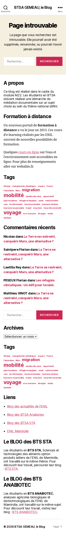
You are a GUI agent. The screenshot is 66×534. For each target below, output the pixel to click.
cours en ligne (28, 152)
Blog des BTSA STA (21, 423)
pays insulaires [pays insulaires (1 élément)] (10, 201)
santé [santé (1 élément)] (41, 201)
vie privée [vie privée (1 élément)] (37, 208)
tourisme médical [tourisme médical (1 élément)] (50, 204)
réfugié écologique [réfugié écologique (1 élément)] (28, 201)
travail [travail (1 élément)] (28, 208)
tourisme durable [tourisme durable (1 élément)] (32, 204)
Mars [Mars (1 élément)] (17, 190)
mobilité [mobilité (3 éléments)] (14, 195)
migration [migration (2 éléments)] (31, 190)
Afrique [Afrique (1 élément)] (7, 186)
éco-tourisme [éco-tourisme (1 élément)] (29, 214)
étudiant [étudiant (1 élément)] (7, 218)
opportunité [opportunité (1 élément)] (48, 196)
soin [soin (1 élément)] (6, 204)
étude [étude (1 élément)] (50, 214)
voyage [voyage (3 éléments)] (12, 212)
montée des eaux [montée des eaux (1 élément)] (33, 196)
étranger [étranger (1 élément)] (42, 214)
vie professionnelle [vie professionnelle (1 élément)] (52, 208)
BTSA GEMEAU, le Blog (33, 7)
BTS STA (11, 469)
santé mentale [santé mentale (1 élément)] (51, 201)
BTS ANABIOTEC (24, 512)
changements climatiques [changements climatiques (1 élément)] (24, 186)
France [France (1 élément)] (49, 186)
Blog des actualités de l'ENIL (27, 406)
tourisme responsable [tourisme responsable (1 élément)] (14, 208)
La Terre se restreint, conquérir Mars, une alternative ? (30, 254)
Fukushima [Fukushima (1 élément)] (9, 190)
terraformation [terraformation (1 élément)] (16, 204)
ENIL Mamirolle (18, 431)
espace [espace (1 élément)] (41, 186)
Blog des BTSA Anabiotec (25, 414)
